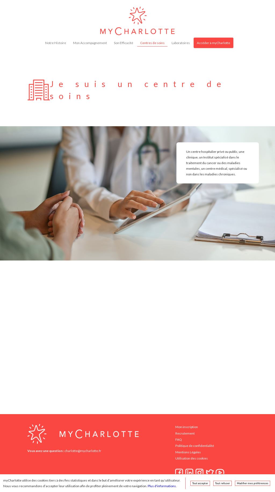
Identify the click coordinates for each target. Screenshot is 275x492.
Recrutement (185, 433)
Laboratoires (181, 43)
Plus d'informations (162, 486)
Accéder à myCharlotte (213, 43)
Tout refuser (222, 483)
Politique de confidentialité (194, 446)
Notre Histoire (55, 43)
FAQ (178, 439)
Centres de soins (152, 43)
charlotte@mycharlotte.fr (82, 451)
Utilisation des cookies (191, 458)
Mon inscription (186, 427)
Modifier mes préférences (252, 483)
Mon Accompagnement (90, 43)
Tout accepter (200, 483)
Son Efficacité (123, 43)
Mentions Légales (188, 452)
